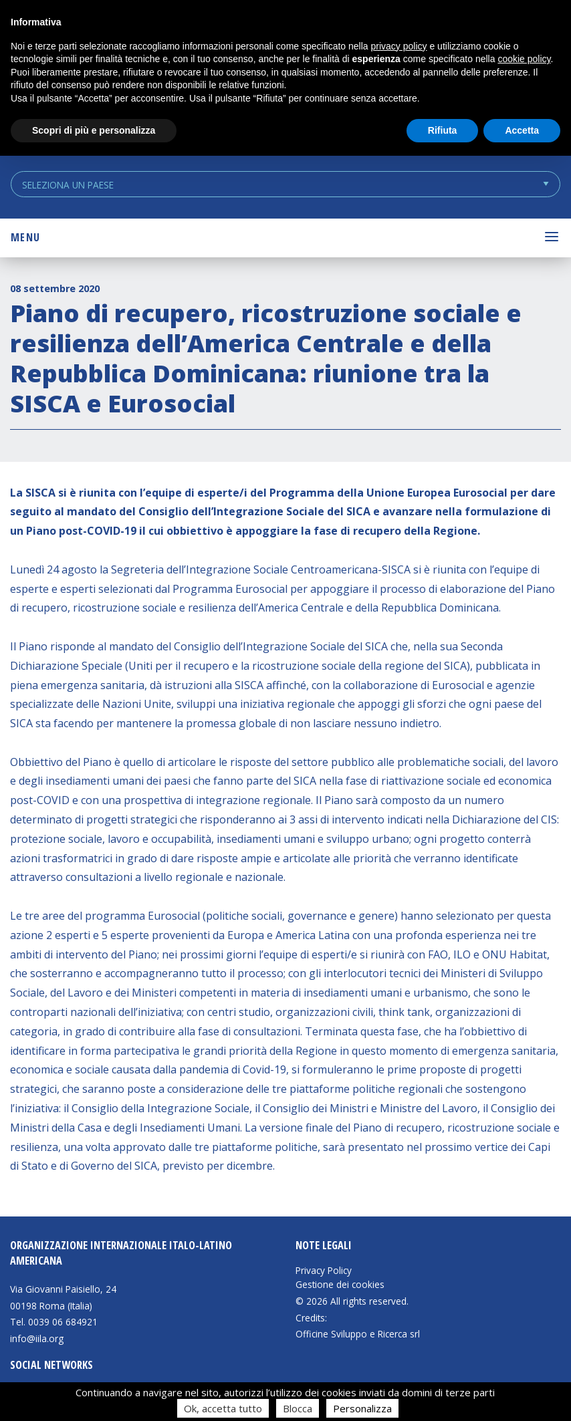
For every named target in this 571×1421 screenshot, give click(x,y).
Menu (25, 237)
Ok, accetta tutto (223, 1408)
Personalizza (362, 1408)
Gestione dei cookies (340, 1284)
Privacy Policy (324, 1270)
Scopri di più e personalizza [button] (93, 130)
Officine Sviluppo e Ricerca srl (358, 1333)
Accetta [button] (522, 130)
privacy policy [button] (399, 46)
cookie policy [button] (523, 58)
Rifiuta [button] (442, 130)
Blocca (297, 1408)
